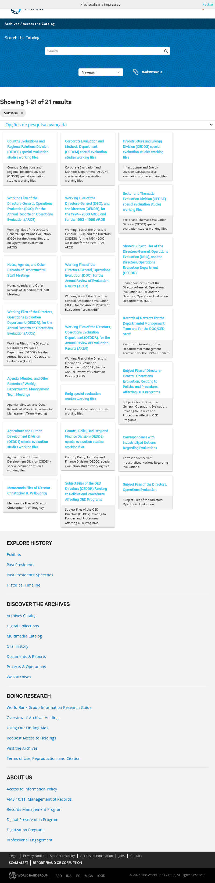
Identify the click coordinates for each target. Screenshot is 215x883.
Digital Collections (23, 625)
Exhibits (14, 554)
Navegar (101, 72)
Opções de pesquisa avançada (36, 125)
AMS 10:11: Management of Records (39, 799)
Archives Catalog (22, 615)
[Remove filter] (22, 113)
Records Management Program (35, 809)
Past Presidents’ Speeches (30, 574)
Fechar (208, 4)
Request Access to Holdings (31, 738)
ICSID (101, 876)
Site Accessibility (62, 855)
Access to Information (96, 855)
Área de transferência (142, 72)
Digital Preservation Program (32, 819)
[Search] (107, 51)
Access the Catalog (39, 23)
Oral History (17, 646)
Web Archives (19, 676)
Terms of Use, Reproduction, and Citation (44, 758)
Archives (12, 23)
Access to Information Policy (32, 789)
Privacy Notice (33, 855)
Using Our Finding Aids (27, 727)
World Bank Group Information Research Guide (49, 707)
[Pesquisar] (166, 51)
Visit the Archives (22, 748)
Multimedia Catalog (24, 636)
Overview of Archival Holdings (33, 717)
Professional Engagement (29, 839)
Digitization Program (25, 829)
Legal (13, 855)
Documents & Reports (26, 656)
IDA (68, 876)
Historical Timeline (23, 585)
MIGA (89, 876)
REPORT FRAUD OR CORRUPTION (57, 862)
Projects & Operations (26, 666)
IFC (78, 876)
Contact (136, 855)
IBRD (58, 876)
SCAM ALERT (18, 862)
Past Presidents (20, 564)
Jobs (122, 855)
